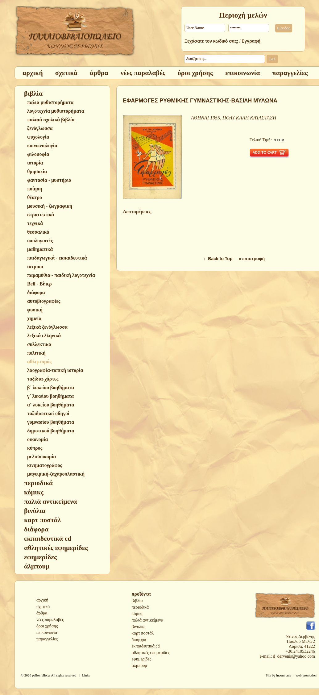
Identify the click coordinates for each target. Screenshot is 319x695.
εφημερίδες (141, 659)
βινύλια (138, 626)
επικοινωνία (46, 632)
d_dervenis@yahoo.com (294, 656)
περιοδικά (140, 607)
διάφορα (139, 639)
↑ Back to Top (218, 258)
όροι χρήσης (47, 626)
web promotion (306, 675)
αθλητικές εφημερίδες (151, 652)
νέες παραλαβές (50, 619)
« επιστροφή (251, 258)
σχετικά (43, 606)
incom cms (283, 675)
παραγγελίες (47, 639)
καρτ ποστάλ (143, 633)
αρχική (42, 600)
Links (86, 675)
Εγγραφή (251, 41)
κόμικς (137, 613)
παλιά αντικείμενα (147, 620)
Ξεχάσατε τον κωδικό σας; (211, 41)
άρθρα (41, 613)
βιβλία (137, 600)
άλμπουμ (139, 665)
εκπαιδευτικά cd (146, 646)
